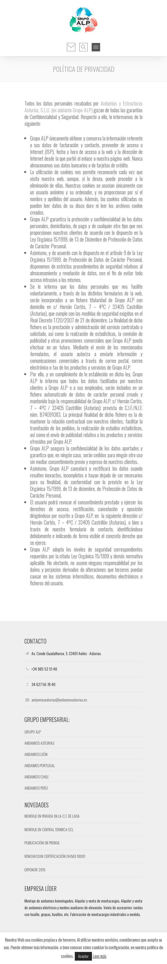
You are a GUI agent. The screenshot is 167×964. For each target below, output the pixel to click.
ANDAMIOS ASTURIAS (39, 743)
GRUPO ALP (32, 732)
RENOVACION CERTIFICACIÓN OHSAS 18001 (54, 856)
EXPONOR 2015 (35, 869)
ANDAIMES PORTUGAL (39, 765)
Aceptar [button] (83, 956)
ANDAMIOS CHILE (36, 777)
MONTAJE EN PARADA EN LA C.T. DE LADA (52, 816)
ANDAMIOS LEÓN (36, 754)
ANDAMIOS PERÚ (36, 788)
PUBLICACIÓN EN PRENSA (42, 843)
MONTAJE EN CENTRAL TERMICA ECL (48, 829)
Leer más (99, 956)
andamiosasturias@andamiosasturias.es (59, 700)
